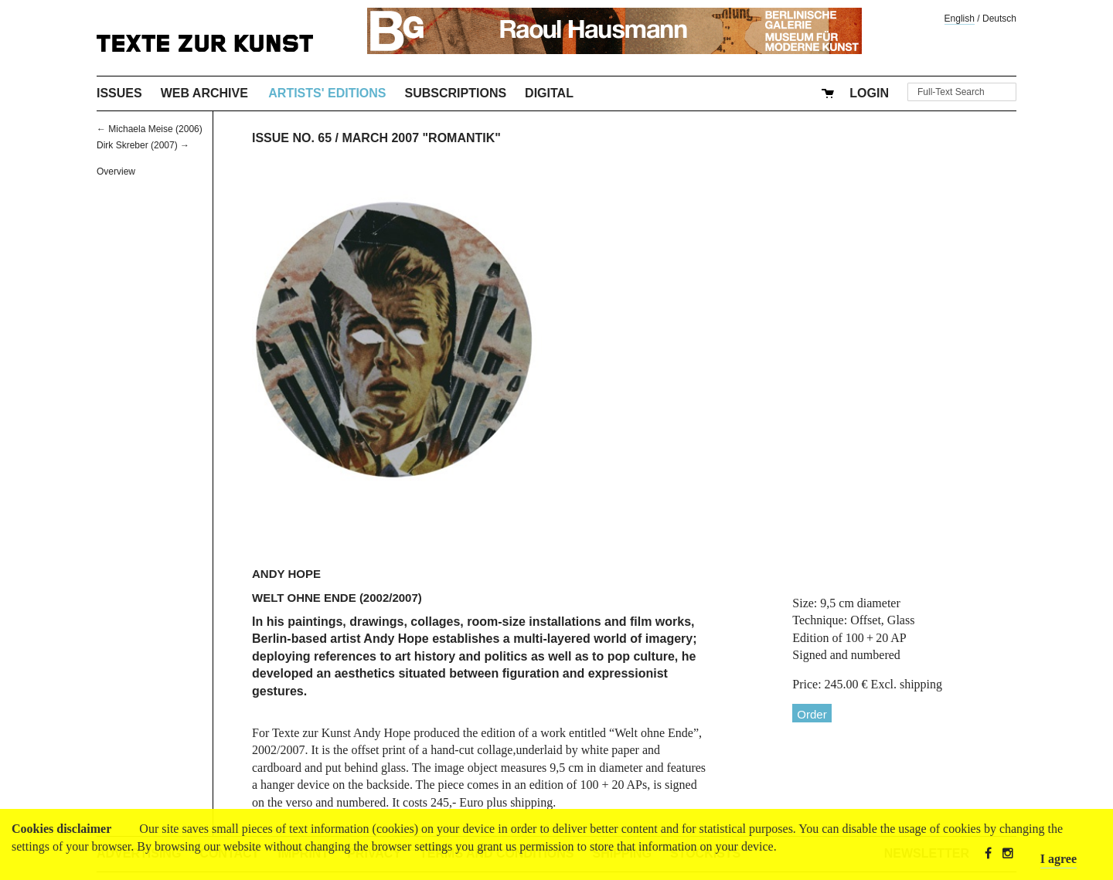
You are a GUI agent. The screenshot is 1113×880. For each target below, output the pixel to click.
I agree (1058, 858)
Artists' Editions (327, 93)
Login (869, 93)
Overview (116, 171)
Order (811, 714)
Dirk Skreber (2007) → (143, 145)
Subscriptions (456, 93)
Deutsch (999, 18)
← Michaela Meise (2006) (150, 129)
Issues (119, 93)
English (960, 18)
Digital (549, 93)
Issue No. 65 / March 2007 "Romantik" (376, 137)
